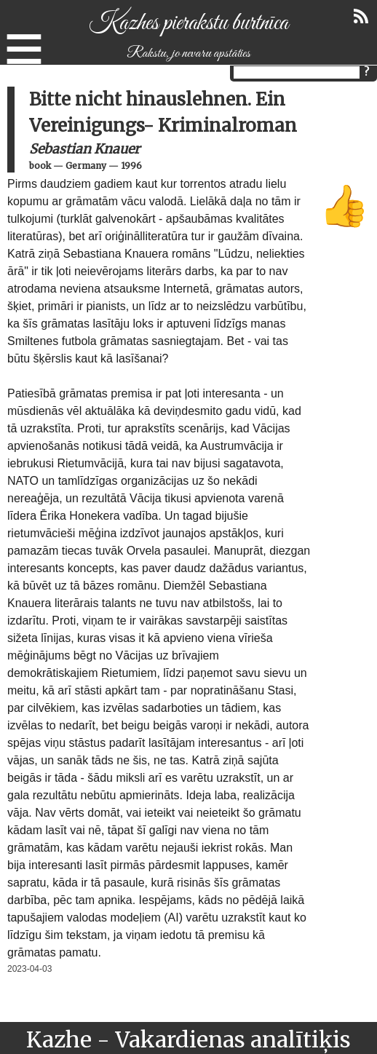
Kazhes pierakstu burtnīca (188, 23)
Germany (86, 165)
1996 (131, 165)
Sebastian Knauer (84, 148)
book (40, 165)
